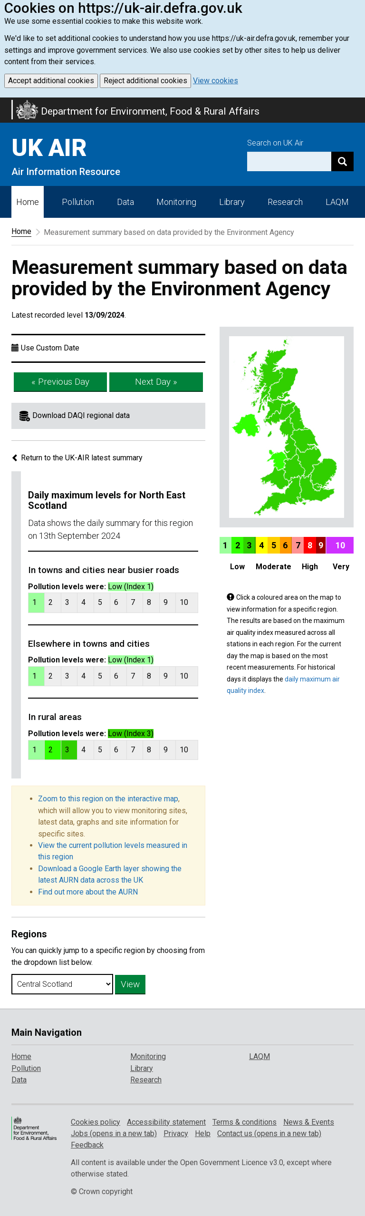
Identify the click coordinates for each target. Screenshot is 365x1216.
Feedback (87, 1144)
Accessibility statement (166, 1122)
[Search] (342, 161)
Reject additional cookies (145, 80)
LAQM (337, 202)
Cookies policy (95, 1122)
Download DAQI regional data (81, 415)
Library (232, 202)
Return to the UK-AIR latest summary (77, 457)
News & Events (308, 1122)
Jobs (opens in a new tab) (114, 1133)
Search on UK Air (275, 142)
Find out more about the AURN (88, 891)
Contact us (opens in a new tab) (269, 1133)
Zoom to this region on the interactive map (108, 798)
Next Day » (156, 381)
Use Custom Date (50, 347)
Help (203, 1133)
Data (125, 202)
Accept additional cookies (51, 80)
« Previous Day (60, 381)
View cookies (215, 80)
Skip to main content (6, 103)
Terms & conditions (244, 1122)
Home (27, 202)
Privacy (175, 1133)
